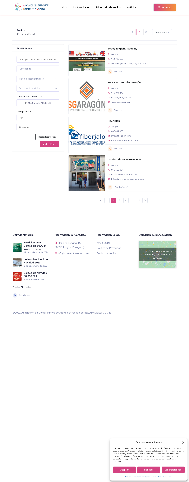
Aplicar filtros (49, 144)
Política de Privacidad (151, 477)
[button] (183, 442)
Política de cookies (133, 477)
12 (138, 200)
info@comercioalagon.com (73, 253)
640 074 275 (117, 92)
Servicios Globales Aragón (124, 82)
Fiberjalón (113, 121)
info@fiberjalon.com (121, 135)
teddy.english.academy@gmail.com (128, 63)
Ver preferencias (173, 469)
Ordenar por (161, 32)
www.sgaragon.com (121, 102)
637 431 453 (117, 131)
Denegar (148, 469)
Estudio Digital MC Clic (98, 312)
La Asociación (81, 7)
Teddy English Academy (122, 48)
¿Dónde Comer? (118, 187)
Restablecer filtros (47, 136)
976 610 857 (117, 169)
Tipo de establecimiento (31, 78)
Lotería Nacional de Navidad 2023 (36, 261)
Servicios (115, 71)
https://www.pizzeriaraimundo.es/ (127, 179)
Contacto (164, 7)
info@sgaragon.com (121, 97)
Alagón (114, 54)
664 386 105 (117, 58)
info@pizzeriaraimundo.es (124, 174)
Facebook (21, 295)
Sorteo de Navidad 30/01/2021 (35, 274)
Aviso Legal (168, 477)
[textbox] (38, 69)
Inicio (64, 7)
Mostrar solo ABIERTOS (29, 96)
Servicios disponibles (29, 88)
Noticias (132, 7)
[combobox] (38, 69)
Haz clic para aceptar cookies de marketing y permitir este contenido (158, 254)
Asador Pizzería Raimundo (124, 159)
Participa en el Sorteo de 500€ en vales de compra (35, 245)
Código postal (24, 111)
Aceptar (124, 469)
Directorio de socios (108, 7)
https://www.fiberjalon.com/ (124, 140)
